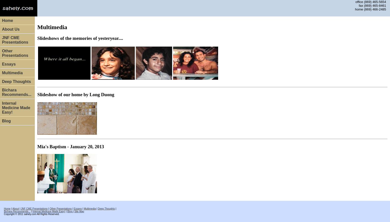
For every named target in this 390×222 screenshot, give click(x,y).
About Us (11, 29)
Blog (6, 121)
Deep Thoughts (16, 81)
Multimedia (12, 73)
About (15, 208)
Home (7, 20)
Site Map (79, 211)
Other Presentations (15, 53)
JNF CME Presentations (15, 40)
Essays (9, 64)
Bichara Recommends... (16, 92)
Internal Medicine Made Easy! (16, 107)
